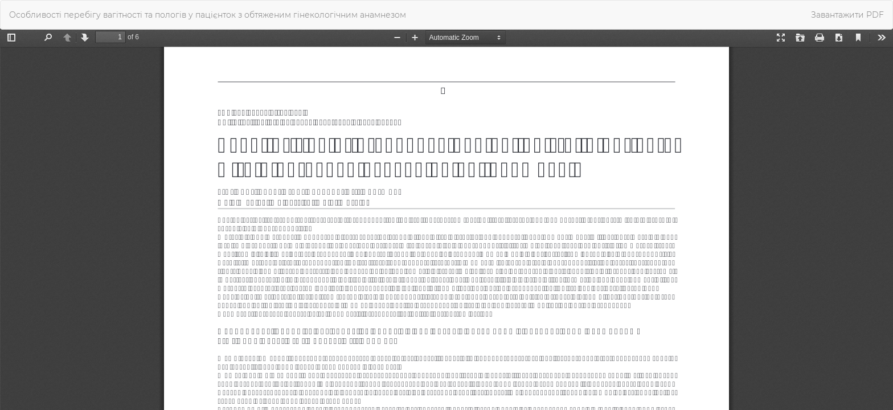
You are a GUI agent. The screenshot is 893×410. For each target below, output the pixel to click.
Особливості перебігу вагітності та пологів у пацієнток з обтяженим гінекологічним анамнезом (207, 15)
